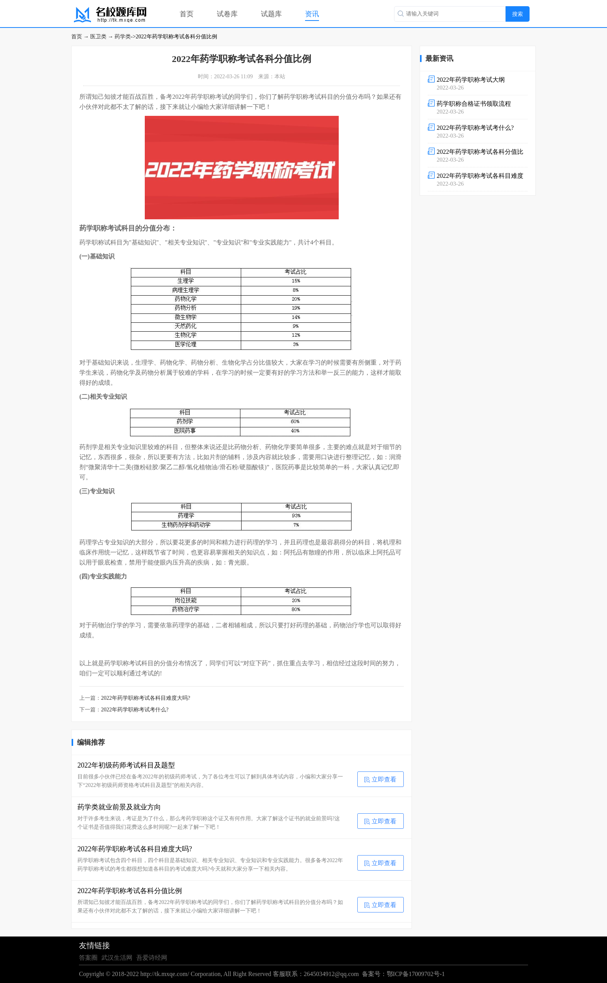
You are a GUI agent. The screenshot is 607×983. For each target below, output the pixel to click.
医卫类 (98, 37)
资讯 (312, 14)
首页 (187, 14)
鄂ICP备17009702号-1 (416, 974)
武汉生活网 (116, 957)
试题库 (271, 14)
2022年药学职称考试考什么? (134, 710)
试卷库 (227, 14)
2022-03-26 (478, 83)
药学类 (123, 37)
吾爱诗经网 (151, 957)
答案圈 (88, 957)
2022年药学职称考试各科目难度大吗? (145, 698)
